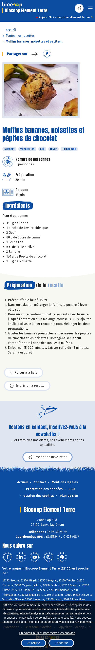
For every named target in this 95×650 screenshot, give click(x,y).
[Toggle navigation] (90, 9)
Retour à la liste (23, 373)
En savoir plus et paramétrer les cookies (47, 633)
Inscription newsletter (47, 457)
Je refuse (33, 643)
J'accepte (61, 643)
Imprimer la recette (27, 386)
